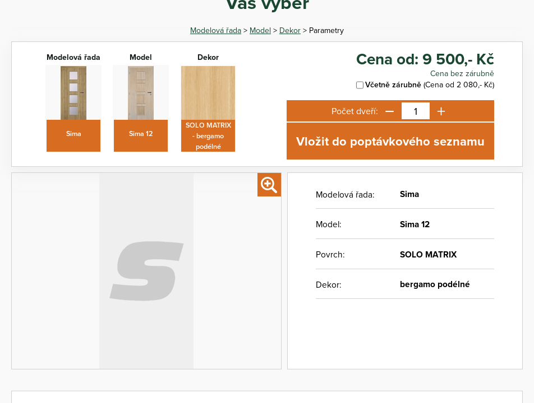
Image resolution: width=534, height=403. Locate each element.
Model (260, 30)
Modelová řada (215, 30)
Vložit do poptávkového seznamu (390, 141)
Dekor (290, 30)
